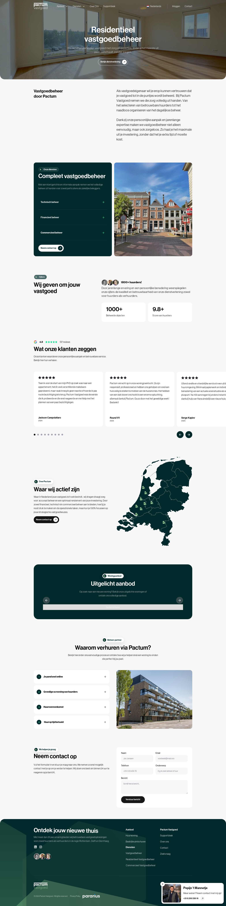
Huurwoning (131, 837)
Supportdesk (109, 6)
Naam (128, 757)
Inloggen (176, 6)
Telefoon (131, 771)
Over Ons (94, 6)
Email (157, 757)
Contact (188, 6)
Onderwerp (159, 771)
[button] (154, 6)
